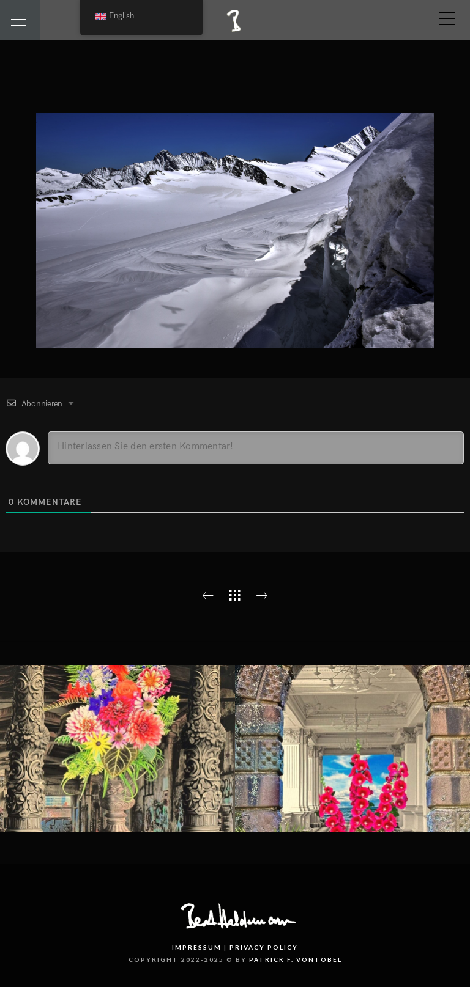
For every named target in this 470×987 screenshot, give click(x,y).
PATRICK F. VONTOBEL (295, 959)
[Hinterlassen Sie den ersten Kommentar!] (256, 447)
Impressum (197, 947)
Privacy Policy (263, 947)
